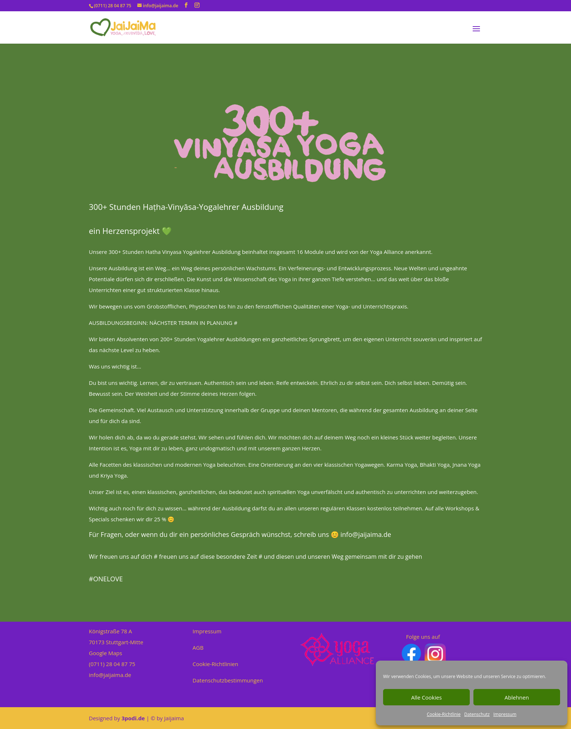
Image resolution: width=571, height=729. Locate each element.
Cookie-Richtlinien (215, 664)
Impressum (504, 714)
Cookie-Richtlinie (444, 714)
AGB (198, 647)
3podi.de (133, 718)
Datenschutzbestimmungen (228, 680)
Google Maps (105, 653)
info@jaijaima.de (110, 674)
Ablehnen (517, 697)
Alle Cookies (426, 697)
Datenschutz (477, 714)
